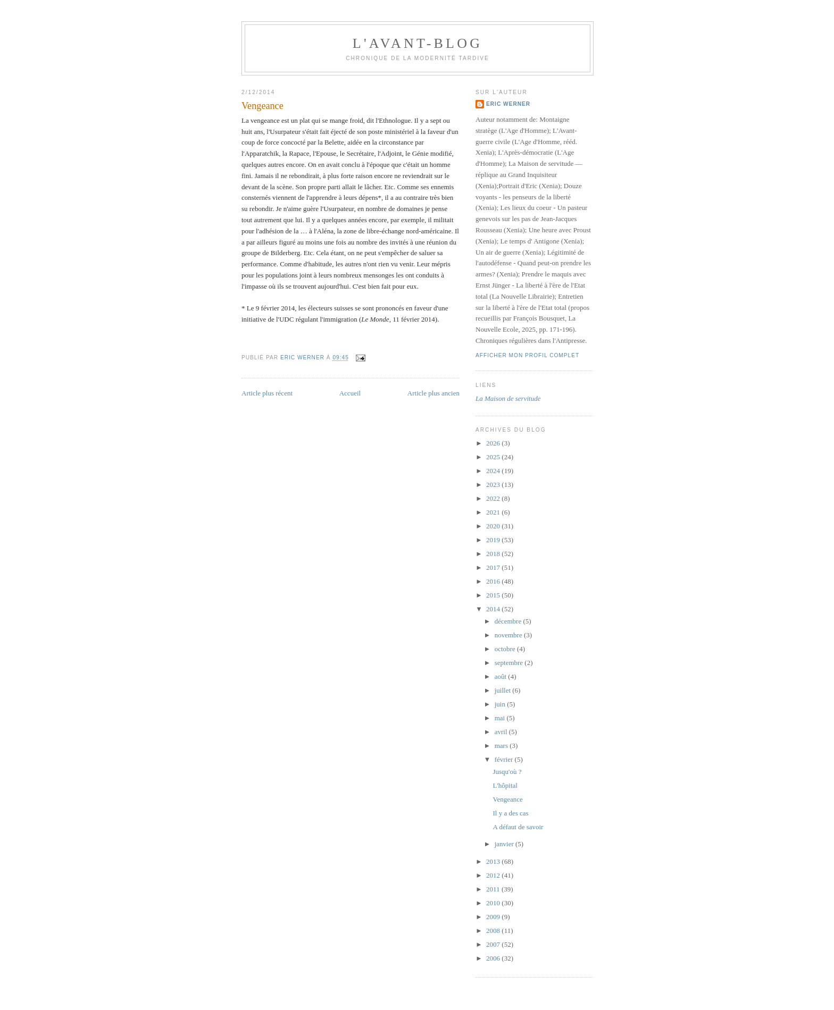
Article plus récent (267, 393)
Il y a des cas (510, 813)
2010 (494, 903)
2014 (494, 609)
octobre (506, 649)
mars (502, 746)
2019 (494, 540)
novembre (509, 635)
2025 (494, 457)
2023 (494, 485)
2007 (494, 944)
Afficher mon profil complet (527, 355)
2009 (494, 917)
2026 (494, 443)
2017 (494, 567)
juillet (504, 690)
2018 (494, 554)
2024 (494, 471)
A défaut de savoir (518, 827)
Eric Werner (508, 104)
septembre (510, 663)
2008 (494, 931)
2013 (494, 861)
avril (502, 732)
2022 (494, 498)
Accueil (350, 393)
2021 (494, 512)
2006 (494, 958)
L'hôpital (505, 785)
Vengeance (507, 799)
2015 (494, 595)
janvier (505, 844)
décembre (509, 621)
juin (501, 704)
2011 (494, 889)
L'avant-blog (417, 43)
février (505, 759)
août (501, 676)
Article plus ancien (433, 393)
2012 (494, 875)
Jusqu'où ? (507, 772)
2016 (494, 581)
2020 (494, 526)
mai (501, 718)
